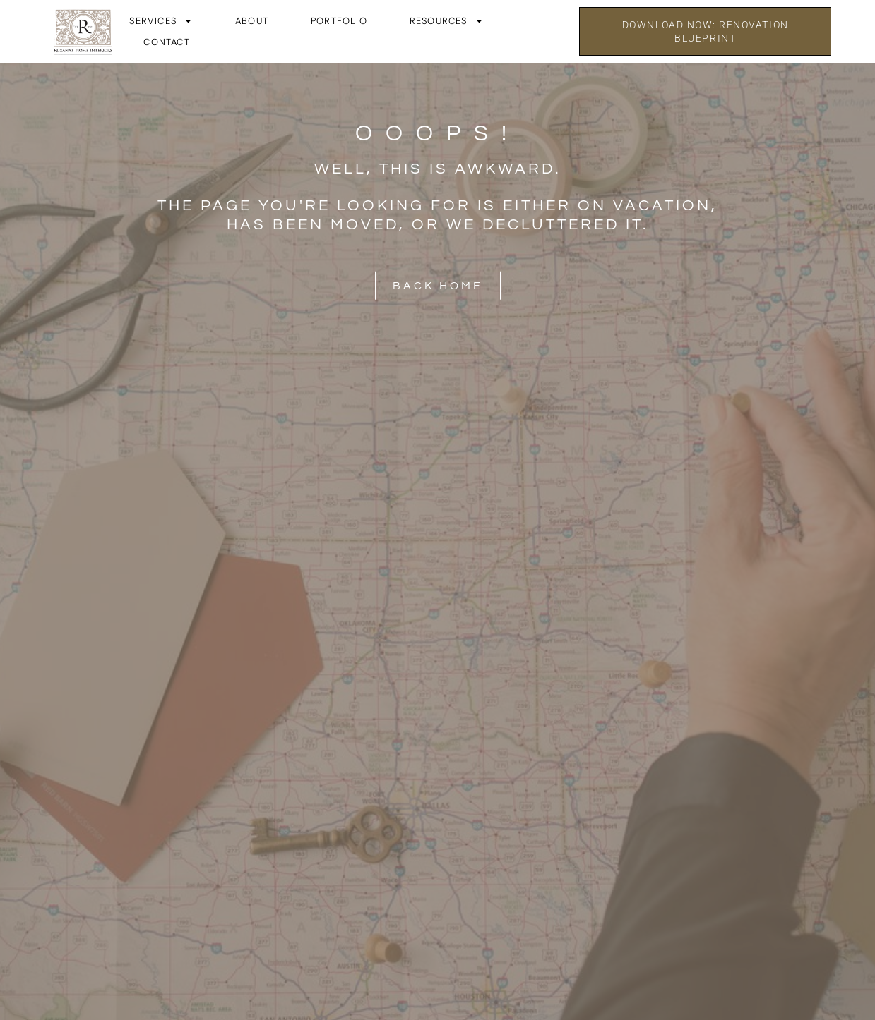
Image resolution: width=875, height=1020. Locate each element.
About (251, 21)
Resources (447, 21)
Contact (166, 42)
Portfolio (339, 21)
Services (161, 21)
